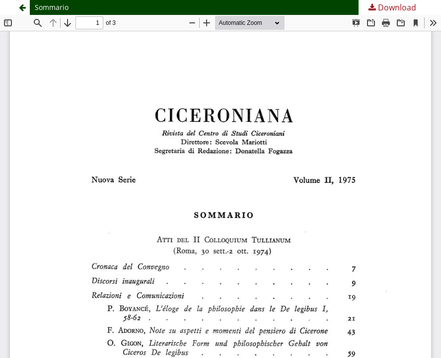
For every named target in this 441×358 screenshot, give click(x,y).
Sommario (52, 7)
